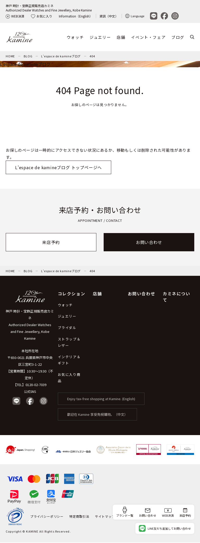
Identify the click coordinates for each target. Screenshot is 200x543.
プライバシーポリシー (47, 517)
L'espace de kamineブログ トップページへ (58, 168)
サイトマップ (105, 517)
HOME (10, 56)
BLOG (28, 56)
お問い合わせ (149, 243)
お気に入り (41, 16)
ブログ (177, 37)
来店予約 (51, 243)
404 (92, 56)
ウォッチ (75, 37)
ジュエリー (100, 37)
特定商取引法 (79, 517)
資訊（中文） (108, 16)
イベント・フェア (148, 37)
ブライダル (67, 328)
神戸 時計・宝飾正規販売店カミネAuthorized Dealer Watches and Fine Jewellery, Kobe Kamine (49, 7)
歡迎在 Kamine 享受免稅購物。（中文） (97, 414)
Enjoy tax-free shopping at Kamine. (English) (101, 399)
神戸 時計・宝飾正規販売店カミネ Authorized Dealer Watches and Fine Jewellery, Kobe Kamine (30, 325)
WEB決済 (15, 16)
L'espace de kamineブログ (61, 56)
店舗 (121, 37)
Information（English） (75, 16)
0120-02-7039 (36, 385)
